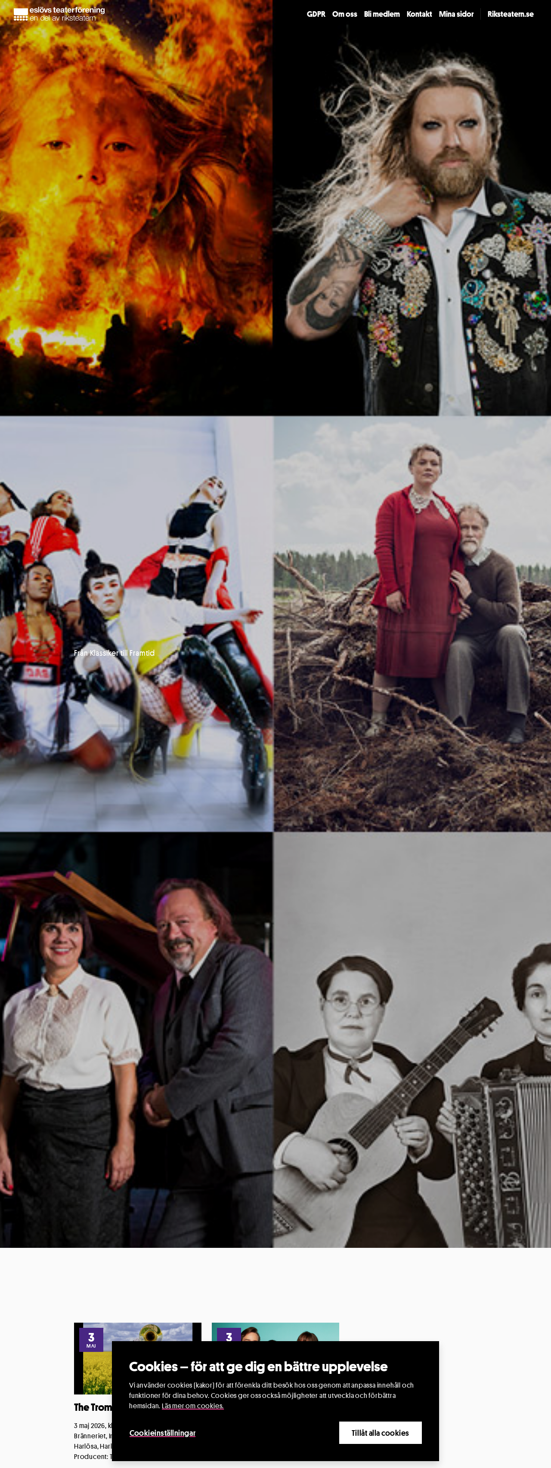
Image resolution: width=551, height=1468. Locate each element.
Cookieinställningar (162, 1433)
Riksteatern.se (511, 14)
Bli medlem (382, 14)
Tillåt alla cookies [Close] (380, 1433)
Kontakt (419, 14)
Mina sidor (456, 14)
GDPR (316, 14)
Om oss (344, 14)
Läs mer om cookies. (193, 1405)
